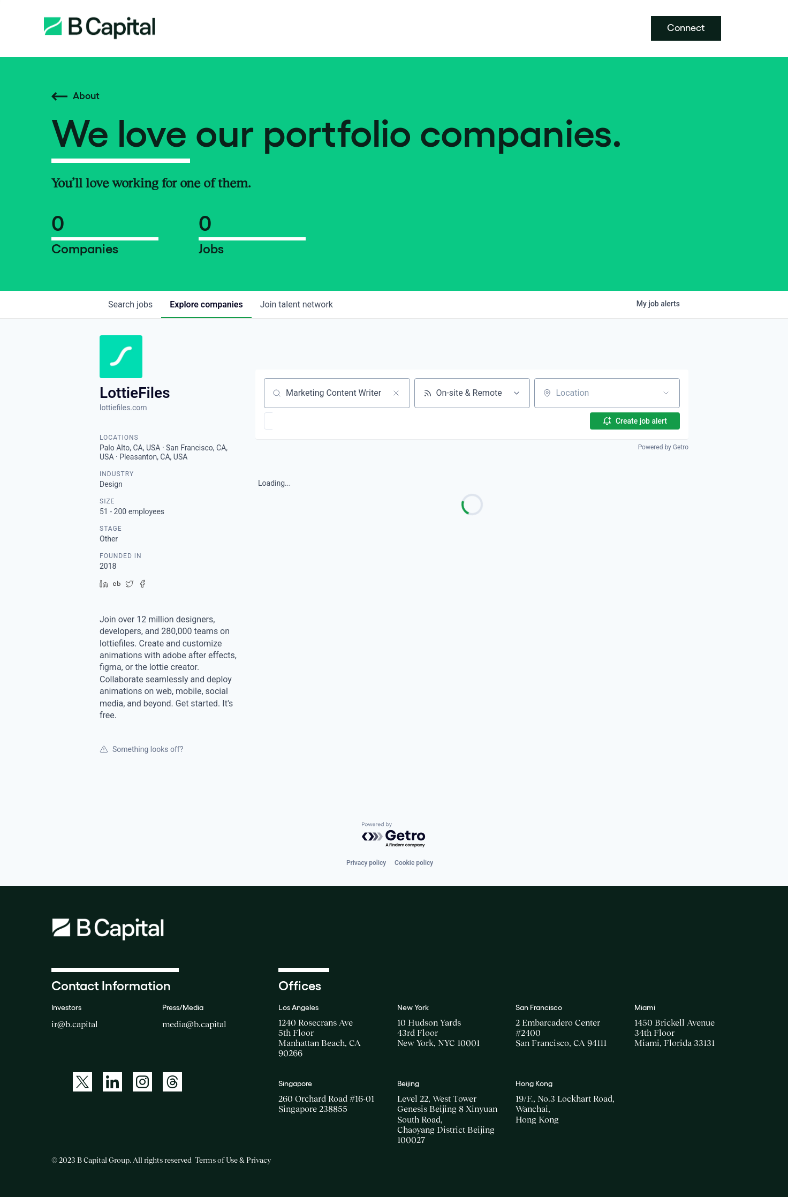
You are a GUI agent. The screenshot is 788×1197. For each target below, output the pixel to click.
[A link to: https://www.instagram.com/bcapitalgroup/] (142, 1081)
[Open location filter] (666, 393)
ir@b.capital (74, 1024)
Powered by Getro (663, 447)
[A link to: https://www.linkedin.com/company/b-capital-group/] (112, 1081)
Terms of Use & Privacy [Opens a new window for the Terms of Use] (233, 1160)
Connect (686, 27)
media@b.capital (194, 1024)
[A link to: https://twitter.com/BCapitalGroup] (82, 1081)
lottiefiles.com (123, 407)
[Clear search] (396, 393)
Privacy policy (366, 863)
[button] (299, 421)
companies (206, 304)
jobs (130, 304)
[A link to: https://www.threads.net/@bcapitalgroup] (172, 1081)
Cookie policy (414, 863)
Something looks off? (141, 749)
